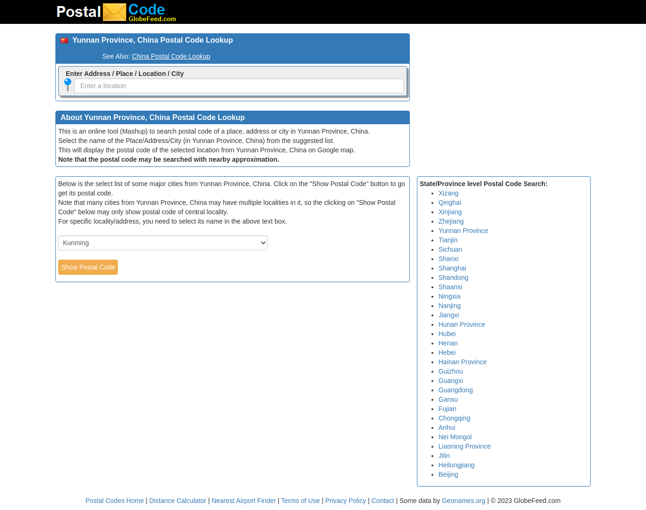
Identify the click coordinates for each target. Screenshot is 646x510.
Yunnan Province (463, 230)
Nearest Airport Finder (244, 500)
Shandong (453, 277)
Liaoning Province (464, 446)
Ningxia (449, 296)
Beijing (448, 474)
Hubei (447, 334)
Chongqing (454, 418)
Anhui (446, 427)
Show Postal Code (88, 267)
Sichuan (450, 249)
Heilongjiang (456, 465)
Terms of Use (301, 500)
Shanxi (448, 258)
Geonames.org (463, 500)
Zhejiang (451, 221)
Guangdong (455, 390)
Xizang (448, 193)
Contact (382, 500)
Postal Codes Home (114, 500)
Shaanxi (450, 287)
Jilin (444, 455)
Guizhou (450, 371)
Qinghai (449, 202)
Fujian (447, 408)
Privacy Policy (346, 500)
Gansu (448, 399)
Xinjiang (450, 212)
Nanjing (449, 305)
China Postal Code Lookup (171, 56)
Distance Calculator (177, 500)
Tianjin (448, 240)
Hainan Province (462, 362)
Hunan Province (461, 324)
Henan (448, 343)
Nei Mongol (455, 437)
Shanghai (452, 268)
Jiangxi (448, 315)
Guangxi (450, 380)
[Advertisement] (504, 99)
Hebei (447, 352)
